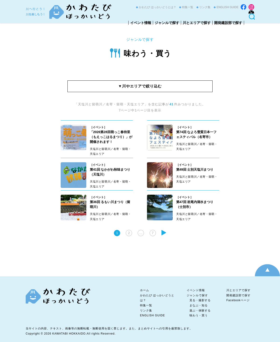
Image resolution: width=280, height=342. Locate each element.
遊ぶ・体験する (200, 310)
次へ (163, 232)
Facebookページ (238, 300)
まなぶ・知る (198, 305)
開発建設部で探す (228, 23)
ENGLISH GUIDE (227, 7)
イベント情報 (140, 23)
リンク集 (204, 7)
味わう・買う (148, 53)
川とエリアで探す (197, 23)
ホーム (144, 290)
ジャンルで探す (167, 23)
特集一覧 (187, 7)
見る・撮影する (200, 300)
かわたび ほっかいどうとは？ (157, 7)
